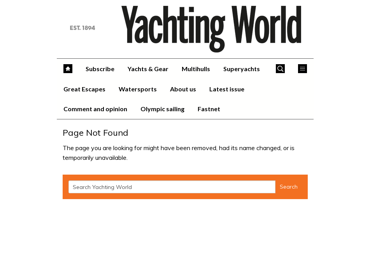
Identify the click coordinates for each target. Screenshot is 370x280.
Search (289, 186)
